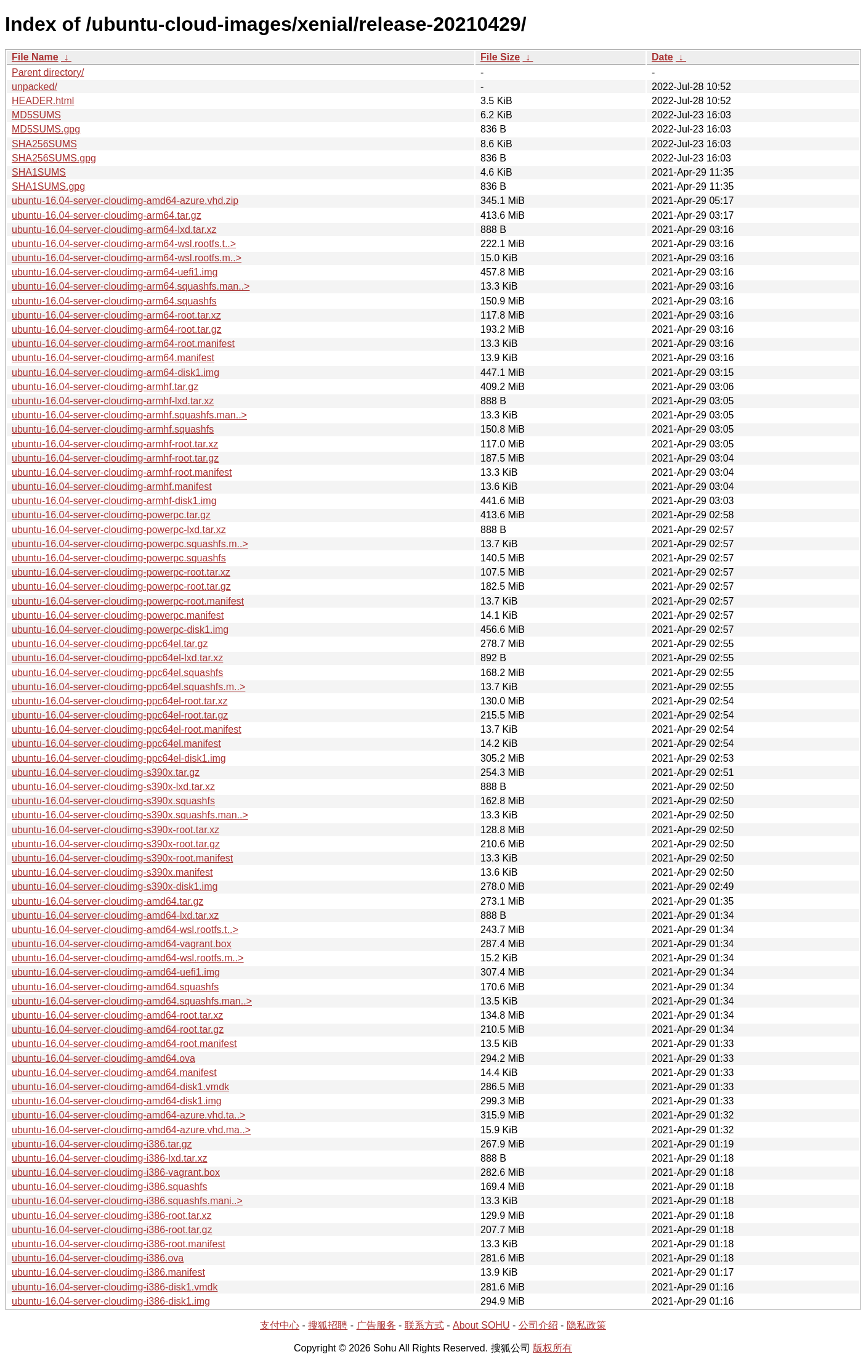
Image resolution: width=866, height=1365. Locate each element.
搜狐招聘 (327, 1325)
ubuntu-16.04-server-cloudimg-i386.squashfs (110, 1186)
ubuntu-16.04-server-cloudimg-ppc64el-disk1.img (119, 758)
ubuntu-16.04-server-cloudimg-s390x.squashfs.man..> (130, 815)
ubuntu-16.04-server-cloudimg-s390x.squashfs (113, 801)
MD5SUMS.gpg (46, 129)
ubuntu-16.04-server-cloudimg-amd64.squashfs (115, 987)
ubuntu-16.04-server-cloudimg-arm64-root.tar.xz (116, 315)
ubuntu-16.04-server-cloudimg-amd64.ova (103, 1058)
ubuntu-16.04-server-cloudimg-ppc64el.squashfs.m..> (128, 687)
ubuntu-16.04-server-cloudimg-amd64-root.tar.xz (117, 1015)
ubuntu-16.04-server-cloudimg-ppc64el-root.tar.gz (120, 715)
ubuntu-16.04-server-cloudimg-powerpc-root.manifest (128, 601)
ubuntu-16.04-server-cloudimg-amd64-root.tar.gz (118, 1029)
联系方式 (424, 1325)
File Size (500, 57)
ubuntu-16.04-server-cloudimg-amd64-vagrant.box (122, 944)
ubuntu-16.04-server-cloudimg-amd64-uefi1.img (116, 972)
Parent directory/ (48, 72)
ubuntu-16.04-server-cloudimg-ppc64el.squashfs (117, 672)
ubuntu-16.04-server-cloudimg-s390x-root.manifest (122, 858)
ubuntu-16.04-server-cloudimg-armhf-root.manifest (122, 472)
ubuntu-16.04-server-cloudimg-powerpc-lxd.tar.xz (119, 529)
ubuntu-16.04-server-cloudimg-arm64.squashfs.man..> (130, 286)
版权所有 (552, 1348)
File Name (35, 57)
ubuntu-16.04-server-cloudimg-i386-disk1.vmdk (114, 1287)
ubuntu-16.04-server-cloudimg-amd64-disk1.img (117, 1101)
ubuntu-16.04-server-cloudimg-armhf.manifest (112, 486)
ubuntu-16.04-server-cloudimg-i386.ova (98, 1258)
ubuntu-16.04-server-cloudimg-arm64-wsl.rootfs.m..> (126, 258)
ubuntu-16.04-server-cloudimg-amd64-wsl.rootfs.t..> (125, 929)
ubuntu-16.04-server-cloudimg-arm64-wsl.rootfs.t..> (124, 243)
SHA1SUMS (39, 172)
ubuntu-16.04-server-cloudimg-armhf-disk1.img (114, 500)
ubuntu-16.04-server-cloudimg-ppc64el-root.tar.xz (119, 701)
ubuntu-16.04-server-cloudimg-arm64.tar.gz (106, 215)
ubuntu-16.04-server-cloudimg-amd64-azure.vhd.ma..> (131, 1130)
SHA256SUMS (44, 144)
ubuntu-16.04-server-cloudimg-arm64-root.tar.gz (117, 329)
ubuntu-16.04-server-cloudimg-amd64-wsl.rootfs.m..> (128, 958)
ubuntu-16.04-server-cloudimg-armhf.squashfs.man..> (129, 415)
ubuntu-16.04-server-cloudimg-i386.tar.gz (102, 1144)
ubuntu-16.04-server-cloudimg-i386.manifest (108, 1272)
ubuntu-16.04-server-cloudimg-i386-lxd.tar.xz (109, 1158)
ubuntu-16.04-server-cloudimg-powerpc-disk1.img (120, 629)
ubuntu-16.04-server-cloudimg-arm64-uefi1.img (114, 272)
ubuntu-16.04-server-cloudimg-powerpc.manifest (118, 615)
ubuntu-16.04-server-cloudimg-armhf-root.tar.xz (115, 444)
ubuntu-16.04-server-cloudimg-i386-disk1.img (111, 1301)
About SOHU (481, 1325)
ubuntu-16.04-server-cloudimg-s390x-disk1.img (114, 886)
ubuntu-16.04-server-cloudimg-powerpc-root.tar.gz (121, 586)
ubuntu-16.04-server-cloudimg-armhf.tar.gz (105, 386)
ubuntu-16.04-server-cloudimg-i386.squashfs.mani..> (127, 1201)
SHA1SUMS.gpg (48, 186)
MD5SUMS (36, 115)
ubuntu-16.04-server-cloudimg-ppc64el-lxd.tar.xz (117, 658)
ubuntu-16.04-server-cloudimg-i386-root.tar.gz (112, 1229)
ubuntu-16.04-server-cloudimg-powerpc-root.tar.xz (121, 572)
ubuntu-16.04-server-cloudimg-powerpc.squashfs (119, 558)
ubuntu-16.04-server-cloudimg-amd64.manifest (114, 1072)
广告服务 (376, 1325)
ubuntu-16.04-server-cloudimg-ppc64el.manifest (116, 743)
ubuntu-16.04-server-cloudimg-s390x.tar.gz (106, 772)
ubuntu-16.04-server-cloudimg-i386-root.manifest (118, 1244)
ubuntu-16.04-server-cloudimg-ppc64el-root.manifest (126, 729)
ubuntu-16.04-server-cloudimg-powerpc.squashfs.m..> (130, 544)
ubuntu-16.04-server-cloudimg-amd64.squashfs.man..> (132, 1001)
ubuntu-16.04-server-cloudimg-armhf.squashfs (113, 429)
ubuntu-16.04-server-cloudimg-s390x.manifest (112, 872)
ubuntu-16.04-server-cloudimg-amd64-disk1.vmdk (120, 1087)
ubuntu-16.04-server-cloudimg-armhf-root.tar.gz (115, 458)
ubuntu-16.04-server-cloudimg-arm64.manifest (113, 357)
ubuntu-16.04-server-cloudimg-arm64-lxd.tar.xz (114, 229)
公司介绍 (538, 1325)
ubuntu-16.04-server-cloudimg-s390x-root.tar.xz (115, 830)
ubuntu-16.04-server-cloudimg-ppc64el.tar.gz (110, 643)
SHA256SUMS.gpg (54, 158)
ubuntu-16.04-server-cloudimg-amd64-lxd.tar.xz (115, 915)
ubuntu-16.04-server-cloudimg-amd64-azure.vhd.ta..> (128, 1115)
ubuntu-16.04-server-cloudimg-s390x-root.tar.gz (116, 844)
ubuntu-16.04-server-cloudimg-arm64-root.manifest (123, 343)
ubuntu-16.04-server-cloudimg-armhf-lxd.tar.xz (113, 401)
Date (662, 57)
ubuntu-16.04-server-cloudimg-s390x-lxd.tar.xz (113, 786)
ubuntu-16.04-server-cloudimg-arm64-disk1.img (115, 372)
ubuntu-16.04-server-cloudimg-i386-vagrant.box (116, 1172)
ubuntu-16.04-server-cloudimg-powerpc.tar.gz (111, 515)
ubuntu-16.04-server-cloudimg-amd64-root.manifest (124, 1043)
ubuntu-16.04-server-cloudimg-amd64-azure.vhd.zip (125, 200)
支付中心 (279, 1325)
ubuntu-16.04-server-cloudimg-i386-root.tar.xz (112, 1215)
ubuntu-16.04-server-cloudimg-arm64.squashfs (114, 301)
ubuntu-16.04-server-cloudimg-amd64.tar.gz (107, 901)
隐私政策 (586, 1325)
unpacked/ (34, 86)
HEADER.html (43, 101)
